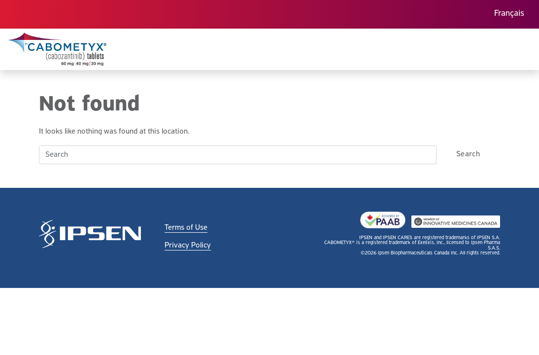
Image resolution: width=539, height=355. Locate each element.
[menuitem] (509, 14)
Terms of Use (186, 228)
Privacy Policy (188, 245)
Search (468, 154)
